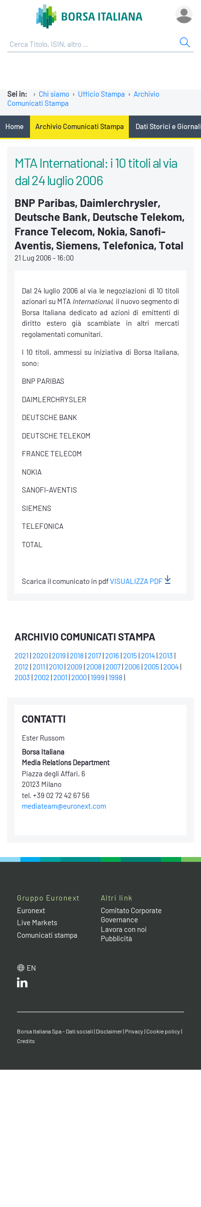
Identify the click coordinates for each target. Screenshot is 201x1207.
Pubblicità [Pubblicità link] (116, 938)
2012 (22, 666)
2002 (41, 677)
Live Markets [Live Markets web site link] (37, 922)
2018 (77, 655)
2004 (171, 666)
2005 (151, 666)
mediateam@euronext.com (64, 805)
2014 (148, 655)
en (31, 967)
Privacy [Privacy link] (134, 1031)
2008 (94, 666)
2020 (40, 655)
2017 (94, 655)
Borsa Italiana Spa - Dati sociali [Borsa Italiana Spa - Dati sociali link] (55, 1031)
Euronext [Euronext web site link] (31, 910)
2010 (56, 666)
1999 (98, 677)
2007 (113, 666)
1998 (115, 677)
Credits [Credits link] (26, 1040)
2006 (132, 666)
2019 (59, 655)
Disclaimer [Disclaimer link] (109, 1031)
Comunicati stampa (47, 935)
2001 (60, 677)
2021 (22, 655)
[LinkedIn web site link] (22, 984)
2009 (74, 666)
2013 (166, 655)
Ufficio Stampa (101, 93)
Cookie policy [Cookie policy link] (163, 1031)
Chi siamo (54, 93)
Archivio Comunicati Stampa (79, 126)
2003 (22, 677)
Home (14, 126)
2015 (130, 655)
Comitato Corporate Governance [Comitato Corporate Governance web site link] (131, 915)
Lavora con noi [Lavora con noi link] (124, 929)
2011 (38, 666)
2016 (112, 655)
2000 (79, 677)
